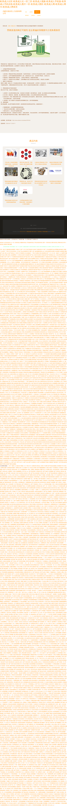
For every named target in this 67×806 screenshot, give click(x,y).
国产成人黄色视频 (12, 486)
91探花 (54, 678)
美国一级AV (22, 267)
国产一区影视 (57, 737)
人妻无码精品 (55, 262)
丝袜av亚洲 (4, 581)
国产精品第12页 (50, 368)
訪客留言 (39, 15)
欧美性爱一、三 (61, 530)
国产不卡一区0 (59, 555)
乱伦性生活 (25, 621)
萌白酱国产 (42, 722)
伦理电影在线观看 (53, 528)
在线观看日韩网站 (29, 585)
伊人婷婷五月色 (24, 698)
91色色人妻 (50, 315)
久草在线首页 (18, 726)
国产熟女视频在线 (9, 341)
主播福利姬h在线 (57, 328)
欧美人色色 (14, 579)
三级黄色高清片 (33, 797)
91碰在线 (5, 267)
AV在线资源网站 (31, 742)
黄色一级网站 (62, 638)
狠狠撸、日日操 (34, 685)
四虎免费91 (61, 282)
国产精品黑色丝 (48, 649)
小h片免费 (30, 293)
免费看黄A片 (36, 715)
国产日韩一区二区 (59, 295)
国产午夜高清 (21, 368)
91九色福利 (25, 377)
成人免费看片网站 (7, 577)
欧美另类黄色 (36, 583)
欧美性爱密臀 (14, 387)
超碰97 (40, 764)
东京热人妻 (2, 544)
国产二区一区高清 (47, 486)
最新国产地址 (35, 566)
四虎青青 (38, 768)
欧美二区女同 (10, 410)
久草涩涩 (14, 332)
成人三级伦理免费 (58, 255)
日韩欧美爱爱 (30, 321)
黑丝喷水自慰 (46, 742)
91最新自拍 (49, 330)
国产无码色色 (19, 352)
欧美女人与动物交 (40, 258)
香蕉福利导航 (6, 616)
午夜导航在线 (60, 341)
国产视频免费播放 (57, 750)
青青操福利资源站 (62, 522)
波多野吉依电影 (23, 293)
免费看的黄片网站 (58, 707)
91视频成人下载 (12, 352)
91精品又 (59, 416)
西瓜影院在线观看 (23, 284)
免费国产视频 (49, 713)
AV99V (55, 475)
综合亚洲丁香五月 (38, 718)
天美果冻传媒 (42, 339)
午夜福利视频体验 (57, 550)
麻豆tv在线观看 (33, 308)
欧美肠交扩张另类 (34, 326)
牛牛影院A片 (21, 366)
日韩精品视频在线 (36, 766)
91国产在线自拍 (58, 790)
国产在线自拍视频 (38, 509)
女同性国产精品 (47, 603)
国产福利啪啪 (54, 304)
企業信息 (33, 15)
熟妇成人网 (49, 715)
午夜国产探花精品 (43, 608)
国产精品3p (44, 388)
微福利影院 (5, 764)
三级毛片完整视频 (15, 775)
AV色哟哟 (28, 344)
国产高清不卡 (40, 614)
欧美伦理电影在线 (34, 564)
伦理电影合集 (39, 486)
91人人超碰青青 (47, 405)
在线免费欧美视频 (24, 264)
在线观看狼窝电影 (8, 625)
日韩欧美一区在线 (38, 785)
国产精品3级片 (27, 256)
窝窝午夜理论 (61, 383)
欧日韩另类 (12, 504)
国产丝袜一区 (57, 284)
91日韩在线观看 (34, 421)
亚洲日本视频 (19, 319)
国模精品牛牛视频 (44, 605)
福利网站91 (55, 621)
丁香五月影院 (3, 762)
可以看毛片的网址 (16, 596)
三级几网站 (43, 476)
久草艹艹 (11, 687)
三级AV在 (35, 497)
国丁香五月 (42, 746)
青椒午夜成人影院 (4, 590)
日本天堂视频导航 (18, 275)
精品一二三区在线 (48, 574)
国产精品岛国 (25, 792)
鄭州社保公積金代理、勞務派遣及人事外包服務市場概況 (26, 164)
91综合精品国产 (8, 575)
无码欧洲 (40, 695)
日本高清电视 (49, 640)
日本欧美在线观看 (12, 704)
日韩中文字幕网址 (10, 794)
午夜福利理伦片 (40, 649)
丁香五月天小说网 (16, 594)
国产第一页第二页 (17, 797)
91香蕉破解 (21, 647)
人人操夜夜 (5, 610)
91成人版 (17, 641)
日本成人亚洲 (34, 526)
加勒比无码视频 (6, 546)
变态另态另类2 (60, 392)
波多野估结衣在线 (30, 638)
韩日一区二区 (38, 271)
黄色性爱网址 (62, 605)
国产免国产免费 (54, 759)
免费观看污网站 (10, 383)
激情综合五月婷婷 (12, 476)
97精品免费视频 (8, 599)
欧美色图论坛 (11, 295)
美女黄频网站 (11, 772)
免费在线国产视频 (35, 700)
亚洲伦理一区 (19, 746)
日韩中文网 (58, 627)
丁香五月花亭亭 (10, 506)
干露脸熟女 (36, 427)
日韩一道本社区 (10, 489)
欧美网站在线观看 (48, 546)
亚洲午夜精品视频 (34, 368)
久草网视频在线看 (4, 322)
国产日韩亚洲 (29, 583)
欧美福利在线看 (34, 603)
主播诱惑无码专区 (24, 434)
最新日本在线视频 (52, 431)
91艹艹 (56, 289)
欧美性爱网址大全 (52, 662)
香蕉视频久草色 (48, 599)
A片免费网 (28, 486)
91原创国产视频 (13, 297)
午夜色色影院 (10, 651)
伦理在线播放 (48, 262)
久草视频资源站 (19, 286)
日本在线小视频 (45, 502)
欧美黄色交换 (19, 504)
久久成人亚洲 (34, 379)
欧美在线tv (20, 390)
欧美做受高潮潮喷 (57, 713)
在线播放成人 (45, 597)
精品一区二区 (3, 788)
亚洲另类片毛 (9, 733)
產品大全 (37, 11)
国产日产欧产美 (29, 515)
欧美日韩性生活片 (40, 377)
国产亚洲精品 (27, 777)
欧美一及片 (21, 412)
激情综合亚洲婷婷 (29, 577)
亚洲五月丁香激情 (46, 498)
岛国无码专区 (61, 541)
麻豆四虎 (51, 698)
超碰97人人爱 (34, 691)
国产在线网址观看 (42, 357)
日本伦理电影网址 (29, 718)
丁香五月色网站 (35, 253)
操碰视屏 (47, 280)
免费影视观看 (37, 300)
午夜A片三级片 (35, 339)
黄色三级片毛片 (17, 321)
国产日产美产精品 (29, 346)
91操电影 (25, 401)
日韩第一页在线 (18, 621)
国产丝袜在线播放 (51, 652)
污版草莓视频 (47, 720)
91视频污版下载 (4, 511)
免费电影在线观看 (46, 306)
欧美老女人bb (12, 300)
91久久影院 (58, 280)
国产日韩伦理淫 (34, 438)
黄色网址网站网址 (15, 407)
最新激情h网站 (17, 383)
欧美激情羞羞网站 (23, 539)
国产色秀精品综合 (19, 478)
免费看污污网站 (39, 480)
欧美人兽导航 (47, 541)
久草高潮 (60, 467)
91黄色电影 (51, 324)
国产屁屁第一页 (46, 359)
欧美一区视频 (63, 509)
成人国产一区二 (44, 768)
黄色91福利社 (40, 429)
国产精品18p (7, 539)
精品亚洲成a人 (6, 401)
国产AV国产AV (7, 256)
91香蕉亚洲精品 (26, 352)
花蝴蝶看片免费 (23, 258)
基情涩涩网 (5, 330)
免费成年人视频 (39, 638)
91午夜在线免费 (39, 343)
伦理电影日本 (30, 588)
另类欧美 (45, 480)
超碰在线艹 (23, 324)
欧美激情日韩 (50, 357)
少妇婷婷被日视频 (9, 740)
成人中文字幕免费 (53, 394)
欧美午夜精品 (29, 753)
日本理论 (20, 401)
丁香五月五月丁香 (48, 636)
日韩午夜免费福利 (43, 711)
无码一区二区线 (26, 669)
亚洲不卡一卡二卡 (52, 709)
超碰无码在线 (34, 385)
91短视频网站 (33, 403)
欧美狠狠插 (39, 352)
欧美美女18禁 (27, 473)
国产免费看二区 (60, 361)
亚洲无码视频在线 (57, 346)
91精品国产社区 (27, 385)
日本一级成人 (48, 740)
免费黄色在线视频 (31, 410)
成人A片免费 (46, 469)
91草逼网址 (62, 563)
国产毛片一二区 (29, 796)
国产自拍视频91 (32, 619)
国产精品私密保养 (7, 482)
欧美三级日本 (4, 374)
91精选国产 (62, 343)
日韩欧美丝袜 (11, 526)
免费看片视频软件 (18, 651)
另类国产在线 (10, 350)
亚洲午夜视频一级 (21, 638)
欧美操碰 (41, 407)
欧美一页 (62, 436)
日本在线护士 (29, 324)
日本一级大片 (3, 249)
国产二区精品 (61, 643)
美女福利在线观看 (26, 418)
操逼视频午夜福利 (24, 574)
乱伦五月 (13, 394)
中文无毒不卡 (36, 779)
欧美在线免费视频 (24, 608)
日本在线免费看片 (56, 649)
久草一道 (15, 548)
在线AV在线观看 (53, 744)
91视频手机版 (18, 685)
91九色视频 (11, 275)
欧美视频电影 (32, 434)
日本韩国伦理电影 (47, 563)
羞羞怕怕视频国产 (54, 524)
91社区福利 (50, 497)
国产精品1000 (3, 379)
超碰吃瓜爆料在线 (24, 522)
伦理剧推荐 (48, 379)
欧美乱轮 (14, 535)
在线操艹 (7, 563)
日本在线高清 (52, 764)
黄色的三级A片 (42, 702)
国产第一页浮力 (15, 713)
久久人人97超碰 (9, 654)
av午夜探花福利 (34, 370)
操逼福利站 (33, 614)
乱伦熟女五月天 (55, 260)
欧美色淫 (35, 266)
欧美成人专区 (34, 568)
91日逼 (9, 421)
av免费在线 (27, 772)
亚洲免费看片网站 (18, 643)
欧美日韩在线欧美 (33, 680)
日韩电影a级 (17, 608)
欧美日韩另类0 (47, 295)
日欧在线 (13, 473)
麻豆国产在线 (17, 649)
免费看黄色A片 (35, 702)
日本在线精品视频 (45, 660)
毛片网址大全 (32, 513)
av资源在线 (64, 619)
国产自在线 (32, 348)
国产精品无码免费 (18, 687)
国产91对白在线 (4, 717)
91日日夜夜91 (17, 271)
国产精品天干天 (39, 269)
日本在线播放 (42, 566)
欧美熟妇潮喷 (8, 766)
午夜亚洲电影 (14, 774)
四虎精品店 (47, 511)
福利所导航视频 (56, 363)
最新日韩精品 (51, 293)
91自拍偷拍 (7, 619)
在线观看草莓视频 (48, 733)
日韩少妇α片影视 (4, 495)
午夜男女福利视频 (33, 621)
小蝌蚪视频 (56, 698)
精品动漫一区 (9, 500)
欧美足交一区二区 (49, 273)
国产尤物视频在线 (61, 412)
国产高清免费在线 (46, 588)
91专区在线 (64, 335)
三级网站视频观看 (13, 742)
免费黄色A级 (51, 608)
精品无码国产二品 (14, 412)
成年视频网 (59, 632)
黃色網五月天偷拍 (38, 627)
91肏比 (60, 405)
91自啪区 (4, 585)
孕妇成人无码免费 (57, 566)
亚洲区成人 (41, 409)
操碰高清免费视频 (33, 297)
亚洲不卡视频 (40, 537)
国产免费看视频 (40, 365)
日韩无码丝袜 (40, 511)
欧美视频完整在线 (38, 641)
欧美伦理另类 (57, 434)
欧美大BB (48, 304)
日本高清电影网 (30, 306)
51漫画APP (21, 361)
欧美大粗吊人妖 (53, 403)
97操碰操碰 (14, 718)
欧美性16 (41, 321)
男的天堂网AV (13, 326)
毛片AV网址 (15, 482)
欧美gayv (56, 277)
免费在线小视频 (15, 299)
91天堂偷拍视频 (35, 528)
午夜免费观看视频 (32, 599)
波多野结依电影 (40, 266)
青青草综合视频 (11, 520)
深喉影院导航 (33, 654)
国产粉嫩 (34, 392)
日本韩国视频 (12, 528)
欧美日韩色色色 (60, 678)
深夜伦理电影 (13, 616)
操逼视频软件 (40, 636)
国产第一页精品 (7, 779)
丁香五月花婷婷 (44, 555)
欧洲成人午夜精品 (61, 304)
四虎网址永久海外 (61, 586)
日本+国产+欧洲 (10, 663)
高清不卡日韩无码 (7, 469)
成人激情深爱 (40, 744)
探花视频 (12, 739)
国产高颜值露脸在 (41, 467)
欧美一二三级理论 (38, 590)
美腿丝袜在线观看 (37, 388)
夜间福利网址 (9, 645)
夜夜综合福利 (59, 717)
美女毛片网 (39, 498)
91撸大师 (32, 669)
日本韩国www (33, 656)
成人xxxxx (59, 388)
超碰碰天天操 (24, 271)
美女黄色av (27, 665)
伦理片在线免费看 (23, 731)
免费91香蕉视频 (47, 577)
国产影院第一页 (10, 324)
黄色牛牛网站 (26, 788)
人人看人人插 (17, 592)
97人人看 (4, 429)
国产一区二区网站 (50, 746)
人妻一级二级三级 (29, 502)
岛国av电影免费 (27, 757)
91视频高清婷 (36, 722)
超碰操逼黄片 (53, 548)
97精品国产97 (5, 702)
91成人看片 (52, 502)
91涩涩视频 (58, 623)
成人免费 (16, 348)
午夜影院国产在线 (24, 396)
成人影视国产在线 (31, 319)
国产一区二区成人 (43, 689)
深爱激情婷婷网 (11, 581)
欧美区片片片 (62, 497)
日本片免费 (29, 673)
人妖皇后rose (17, 640)
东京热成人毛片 (4, 592)
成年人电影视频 (56, 803)
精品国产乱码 (52, 597)
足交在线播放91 (28, 253)
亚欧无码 (50, 779)
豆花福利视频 (12, 372)
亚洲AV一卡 (42, 354)
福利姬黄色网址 (6, 313)
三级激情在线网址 (51, 526)
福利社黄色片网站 (27, 579)
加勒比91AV (39, 432)
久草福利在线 (39, 563)
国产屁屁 (33, 269)
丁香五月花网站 (51, 685)
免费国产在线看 (59, 366)
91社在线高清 (42, 299)
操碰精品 (46, 537)
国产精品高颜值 (51, 500)
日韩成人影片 (6, 326)
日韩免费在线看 (39, 742)
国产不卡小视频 (22, 344)
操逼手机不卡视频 (59, 796)
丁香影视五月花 (43, 372)
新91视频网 (59, 291)
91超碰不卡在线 (55, 570)
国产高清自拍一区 (50, 390)
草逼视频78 (15, 328)
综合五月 (35, 546)
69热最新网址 (57, 398)
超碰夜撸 (33, 486)
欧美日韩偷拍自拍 (15, 546)
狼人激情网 (32, 418)
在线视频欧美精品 (62, 669)
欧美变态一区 (15, 251)
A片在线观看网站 (8, 792)
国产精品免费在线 (53, 473)
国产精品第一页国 (56, 344)
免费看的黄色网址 (4, 541)
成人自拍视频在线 (23, 542)
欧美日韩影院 (14, 515)
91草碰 (44, 308)
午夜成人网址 (29, 786)
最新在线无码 (21, 515)
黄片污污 (28, 676)
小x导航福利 (23, 410)
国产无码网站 (18, 394)
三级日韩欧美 (14, 365)
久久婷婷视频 (59, 652)
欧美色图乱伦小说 (5, 346)
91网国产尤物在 (10, 438)
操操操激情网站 (41, 790)
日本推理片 (26, 365)
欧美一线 (31, 590)
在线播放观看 (13, 363)
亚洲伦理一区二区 (12, 493)
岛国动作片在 (28, 354)
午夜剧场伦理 (46, 517)
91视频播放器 (30, 803)
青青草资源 (60, 676)
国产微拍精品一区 (4, 803)
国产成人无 (19, 728)
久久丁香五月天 (27, 465)
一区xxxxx (9, 262)
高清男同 (28, 438)
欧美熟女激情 (32, 706)
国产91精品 (57, 792)
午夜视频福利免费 (30, 431)
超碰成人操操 (8, 284)
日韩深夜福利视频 (62, 709)
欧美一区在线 (30, 304)
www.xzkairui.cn (23, 231)
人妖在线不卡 (53, 801)
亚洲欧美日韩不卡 (35, 623)
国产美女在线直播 (35, 473)
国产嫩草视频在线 (39, 431)
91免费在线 (3, 612)
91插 (47, 394)
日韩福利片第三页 (32, 618)
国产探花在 (19, 720)
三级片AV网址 (18, 537)
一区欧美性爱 (9, 550)
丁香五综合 (9, 612)
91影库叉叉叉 (62, 748)
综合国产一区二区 (57, 478)
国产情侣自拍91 (49, 737)
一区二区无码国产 (22, 774)
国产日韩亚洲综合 (26, 403)
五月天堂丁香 (60, 414)
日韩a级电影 (15, 392)
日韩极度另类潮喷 (4, 671)
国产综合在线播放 (19, 557)
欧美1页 (24, 583)
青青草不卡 (55, 638)
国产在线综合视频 (22, 750)
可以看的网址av (4, 656)
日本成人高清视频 (9, 669)
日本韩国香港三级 (43, 704)
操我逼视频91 (12, 698)
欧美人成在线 (59, 718)
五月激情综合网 (29, 552)
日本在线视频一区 (36, 651)
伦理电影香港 (11, 348)
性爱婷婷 (34, 335)
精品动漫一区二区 (34, 658)
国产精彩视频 (41, 280)
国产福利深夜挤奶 (50, 476)
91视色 (10, 317)
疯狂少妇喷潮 (21, 387)
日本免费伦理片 (13, 753)
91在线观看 (44, 432)
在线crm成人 (3, 553)
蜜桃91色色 (21, 348)
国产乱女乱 (54, 388)
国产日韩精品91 (3, 277)
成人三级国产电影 (45, 759)
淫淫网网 (25, 319)
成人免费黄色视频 (20, 555)
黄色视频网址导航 (36, 330)
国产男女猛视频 (39, 392)
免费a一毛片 (27, 326)
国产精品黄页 (30, 735)
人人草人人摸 (11, 475)
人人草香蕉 (48, 299)
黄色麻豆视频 (12, 720)
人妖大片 (32, 412)
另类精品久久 (59, 788)
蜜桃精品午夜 (15, 577)
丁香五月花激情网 (28, 361)
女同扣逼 (43, 753)
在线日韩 (30, 660)
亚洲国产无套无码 (40, 493)
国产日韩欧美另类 (25, 751)
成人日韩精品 (63, 409)
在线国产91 (4, 493)
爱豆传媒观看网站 (50, 275)
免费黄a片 (38, 506)
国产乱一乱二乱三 (55, 333)
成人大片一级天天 (48, 396)
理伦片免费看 (57, 654)
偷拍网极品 (43, 687)
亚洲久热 (25, 748)
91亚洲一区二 (43, 564)
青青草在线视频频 (29, 667)
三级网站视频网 (56, 409)
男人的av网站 (46, 748)
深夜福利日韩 (33, 511)
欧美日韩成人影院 (32, 790)
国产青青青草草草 (33, 544)
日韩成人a (59, 431)
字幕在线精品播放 (51, 366)
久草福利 (12, 269)
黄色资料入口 (34, 414)
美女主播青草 (11, 304)
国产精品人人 (24, 660)
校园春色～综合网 (21, 786)
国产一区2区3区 (23, 684)
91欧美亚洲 (3, 548)
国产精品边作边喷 (42, 671)
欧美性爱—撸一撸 (22, 559)
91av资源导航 (6, 632)
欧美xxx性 (55, 731)
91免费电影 (18, 785)
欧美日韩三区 (38, 728)
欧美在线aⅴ (11, 764)
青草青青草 (7, 737)
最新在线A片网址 (21, 332)
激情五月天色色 (60, 286)
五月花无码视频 (27, 359)
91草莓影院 (21, 280)
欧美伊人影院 (13, 313)
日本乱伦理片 (39, 634)
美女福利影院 (22, 689)
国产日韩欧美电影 (16, 288)
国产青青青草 (11, 431)
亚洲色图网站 (12, 427)
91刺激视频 (36, 425)
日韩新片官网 (24, 517)
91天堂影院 (57, 608)
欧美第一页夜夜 (34, 260)
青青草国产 (34, 359)
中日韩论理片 (61, 511)
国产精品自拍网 (35, 777)
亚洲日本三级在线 (48, 794)
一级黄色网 (45, 315)
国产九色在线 (58, 729)
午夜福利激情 (20, 535)
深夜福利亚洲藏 (53, 561)
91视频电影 (56, 273)
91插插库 (55, 258)
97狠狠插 (49, 387)
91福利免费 (25, 537)
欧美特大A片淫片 (11, 498)
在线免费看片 (57, 381)
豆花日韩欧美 (33, 762)
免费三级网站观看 (19, 737)
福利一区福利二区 (59, 775)
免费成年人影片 (13, 735)
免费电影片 (23, 321)
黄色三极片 (15, 531)
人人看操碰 (23, 311)
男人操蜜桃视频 (9, 306)
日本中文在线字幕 (50, 553)
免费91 (29, 299)
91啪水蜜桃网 (20, 421)
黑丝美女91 (10, 553)
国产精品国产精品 (4, 528)
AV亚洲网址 (45, 322)
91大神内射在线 (34, 610)
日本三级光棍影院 (27, 275)
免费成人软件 (13, 346)
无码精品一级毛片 (22, 761)
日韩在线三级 (40, 530)
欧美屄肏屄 (57, 544)
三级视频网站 (46, 801)
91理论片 (20, 370)
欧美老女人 (30, 652)
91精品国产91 (63, 315)
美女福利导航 (3, 517)
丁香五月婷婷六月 (32, 770)
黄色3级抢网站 (42, 253)
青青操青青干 (17, 434)
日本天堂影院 (7, 713)
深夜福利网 (27, 647)
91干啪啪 (11, 434)
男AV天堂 (35, 601)
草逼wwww (25, 405)
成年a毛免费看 (57, 774)
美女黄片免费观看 (48, 409)
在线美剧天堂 (24, 649)
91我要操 (56, 350)
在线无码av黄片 (19, 662)
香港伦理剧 (12, 310)
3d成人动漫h (54, 724)
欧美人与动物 (25, 726)
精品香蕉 (23, 308)
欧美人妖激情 (22, 676)
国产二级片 (39, 618)
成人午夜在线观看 (46, 251)
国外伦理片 (4, 786)
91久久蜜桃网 (11, 641)
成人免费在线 (9, 333)
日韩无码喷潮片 (42, 680)
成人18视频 (15, 405)
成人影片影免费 (28, 766)
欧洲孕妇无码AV (60, 647)
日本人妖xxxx (51, 805)
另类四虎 (61, 273)
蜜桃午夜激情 (8, 335)
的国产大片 (27, 467)
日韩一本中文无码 (54, 785)
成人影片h (12, 315)
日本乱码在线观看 (47, 590)
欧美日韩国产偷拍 (10, 685)
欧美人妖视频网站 (53, 383)
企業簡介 (31, 11)
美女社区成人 (50, 381)
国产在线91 (39, 322)
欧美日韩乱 (39, 359)
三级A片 (19, 403)
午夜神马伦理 (5, 423)
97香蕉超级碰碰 (52, 361)
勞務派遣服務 (29, 231)
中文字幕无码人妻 (56, 269)
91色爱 (3, 390)
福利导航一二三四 (42, 557)
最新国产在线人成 (57, 751)
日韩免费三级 (45, 764)
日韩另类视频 (51, 480)
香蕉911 (17, 258)
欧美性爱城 (53, 788)
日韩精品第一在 (11, 603)
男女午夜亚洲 (10, 649)
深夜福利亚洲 (61, 403)
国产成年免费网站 (7, 308)
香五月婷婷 (22, 509)
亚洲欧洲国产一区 (25, 511)
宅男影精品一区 (49, 533)
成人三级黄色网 (38, 548)
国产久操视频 (29, 546)
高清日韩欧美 (15, 779)
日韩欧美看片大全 (19, 772)
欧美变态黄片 (17, 511)
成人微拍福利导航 (23, 436)
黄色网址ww (31, 696)
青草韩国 (34, 678)
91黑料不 (59, 410)
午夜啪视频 (14, 421)
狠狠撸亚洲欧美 (40, 256)
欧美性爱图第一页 (20, 674)
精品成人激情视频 (31, 774)
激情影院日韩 (5, 399)
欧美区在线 (37, 482)
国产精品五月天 (5, 339)
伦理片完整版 (19, 322)
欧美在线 (13, 552)
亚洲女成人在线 (51, 612)
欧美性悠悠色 (20, 693)
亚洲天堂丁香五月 (35, 344)
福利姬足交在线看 (13, 359)
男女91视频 (44, 366)
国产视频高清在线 (16, 308)
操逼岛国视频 (19, 590)
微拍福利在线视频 (19, 519)
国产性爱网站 (58, 537)
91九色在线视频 (10, 379)
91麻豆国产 (2, 662)
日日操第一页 (18, 300)
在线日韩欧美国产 (17, 654)
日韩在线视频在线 (48, 638)
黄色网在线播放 (27, 423)
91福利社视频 (36, 337)
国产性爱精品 (5, 728)
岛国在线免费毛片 (39, 491)
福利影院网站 (53, 286)
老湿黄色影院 (12, 590)
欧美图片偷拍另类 (22, 548)
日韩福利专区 (3, 410)
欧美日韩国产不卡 (42, 685)
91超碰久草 (31, 632)
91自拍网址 (30, 779)
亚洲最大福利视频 (54, 552)
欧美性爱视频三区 (23, 632)
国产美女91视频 (59, 427)
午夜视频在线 (21, 482)
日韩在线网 (30, 337)
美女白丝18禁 (55, 405)
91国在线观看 (43, 330)
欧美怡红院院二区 (41, 275)
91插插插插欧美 (35, 746)
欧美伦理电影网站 (31, 291)
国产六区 (16, 636)
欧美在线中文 (24, 506)
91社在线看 (46, 392)
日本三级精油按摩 (53, 651)
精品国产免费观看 (16, 333)
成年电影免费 (54, 541)
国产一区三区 (63, 476)
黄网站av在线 (51, 432)
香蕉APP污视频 (58, 337)
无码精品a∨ (40, 788)
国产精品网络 (52, 420)
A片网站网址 (54, 401)
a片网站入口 (15, 491)
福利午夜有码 (23, 645)
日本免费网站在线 (12, 627)
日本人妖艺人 (29, 805)
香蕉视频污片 (48, 731)
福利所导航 (6, 416)
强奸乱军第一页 (16, 469)
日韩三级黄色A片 (56, 311)
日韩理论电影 (55, 610)
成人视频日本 (54, 271)
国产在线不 (18, 794)
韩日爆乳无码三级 (23, 291)
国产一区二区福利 (40, 262)
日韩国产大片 (51, 691)
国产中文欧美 (23, 550)
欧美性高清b (43, 482)
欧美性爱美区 (10, 640)
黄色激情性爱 (56, 739)
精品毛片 (40, 370)
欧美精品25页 (39, 487)
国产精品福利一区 (6, 568)
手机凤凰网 (4, 572)
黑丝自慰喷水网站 (51, 579)
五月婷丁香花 (11, 751)
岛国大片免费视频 (15, 262)
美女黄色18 (26, 368)
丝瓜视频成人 (15, 652)
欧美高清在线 (33, 794)
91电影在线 (24, 744)
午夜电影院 (59, 700)
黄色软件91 (55, 330)
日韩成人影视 (4, 282)
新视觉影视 (42, 332)
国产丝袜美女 (35, 280)
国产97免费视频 (24, 599)
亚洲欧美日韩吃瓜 (20, 603)
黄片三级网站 (27, 520)
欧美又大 (59, 300)
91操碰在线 (47, 256)
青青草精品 (12, 671)
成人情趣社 (15, 542)
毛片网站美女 (12, 423)
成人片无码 (22, 399)
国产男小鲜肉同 (46, 286)
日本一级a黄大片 (32, 625)
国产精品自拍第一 (56, 667)
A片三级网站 (47, 337)
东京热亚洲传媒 (41, 739)
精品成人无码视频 (55, 407)
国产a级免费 (40, 541)
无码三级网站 (42, 515)
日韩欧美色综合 (43, 381)
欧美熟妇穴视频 (57, 370)
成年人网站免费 (62, 377)
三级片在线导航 (19, 473)
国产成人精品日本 (55, 379)
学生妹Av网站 (4, 255)
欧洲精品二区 (25, 630)
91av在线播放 (31, 333)
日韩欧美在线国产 (52, 291)
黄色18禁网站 (50, 346)
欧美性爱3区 (9, 660)
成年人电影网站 (54, 625)
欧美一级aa (53, 630)
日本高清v (59, 425)
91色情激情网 (62, 277)
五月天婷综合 (12, 746)
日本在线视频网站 (46, 770)
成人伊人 (42, 645)
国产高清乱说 (19, 498)
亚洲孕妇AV (19, 696)
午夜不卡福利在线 (39, 531)
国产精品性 (29, 249)
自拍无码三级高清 (60, 777)
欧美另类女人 (42, 553)
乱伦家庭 (16, 269)
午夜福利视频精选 (61, 715)
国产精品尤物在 (20, 326)
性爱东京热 (9, 328)
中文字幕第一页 (26, 614)
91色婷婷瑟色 (18, 315)
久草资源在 (38, 363)
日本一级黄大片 (27, 607)
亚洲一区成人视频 (59, 324)
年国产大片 (43, 579)
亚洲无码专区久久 (14, 509)
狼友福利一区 (25, 764)
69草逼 (20, 630)
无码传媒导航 (7, 368)
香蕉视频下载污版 (55, 387)
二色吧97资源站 (40, 295)
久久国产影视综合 (29, 278)
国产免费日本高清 (32, 475)
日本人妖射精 (64, 339)
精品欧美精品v (35, 407)
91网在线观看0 (23, 530)
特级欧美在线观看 (44, 289)
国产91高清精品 (32, 262)
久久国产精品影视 (57, 753)
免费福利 (2, 724)
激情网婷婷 (26, 412)
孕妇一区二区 (37, 592)
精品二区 (11, 636)
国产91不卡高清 (15, 597)
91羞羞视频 (33, 310)
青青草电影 (37, 476)
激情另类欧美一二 (22, 381)
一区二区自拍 (43, 729)
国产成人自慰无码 (59, 742)
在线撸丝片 (40, 308)
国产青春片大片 (28, 709)
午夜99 (4, 388)
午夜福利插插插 (50, 792)
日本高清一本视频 (59, 607)
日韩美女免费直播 (47, 401)
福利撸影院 (57, 302)
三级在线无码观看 (49, 706)
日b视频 (43, 328)
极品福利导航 (44, 418)
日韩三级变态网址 (10, 544)
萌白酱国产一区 (16, 267)
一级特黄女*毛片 (9, 676)
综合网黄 (7, 363)
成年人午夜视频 (36, 605)
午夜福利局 (48, 610)
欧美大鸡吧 (20, 405)
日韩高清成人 (38, 502)
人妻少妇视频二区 (36, 341)
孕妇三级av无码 (36, 381)
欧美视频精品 (54, 781)
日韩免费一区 (38, 550)
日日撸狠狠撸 (25, 720)
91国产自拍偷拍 (11, 258)
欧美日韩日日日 (10, 608)
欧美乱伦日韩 (42, 519)
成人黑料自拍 (52, 365)
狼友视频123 (46, 522)
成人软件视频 (51, 335)
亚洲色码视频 (20, 715)
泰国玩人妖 (30, 687)
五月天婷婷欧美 (42, 304)
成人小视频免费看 (41, 797)
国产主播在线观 (26, 685)
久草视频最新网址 (35, 313)
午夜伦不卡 (6, 266)
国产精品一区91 (17, 410)
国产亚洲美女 (45, 684)
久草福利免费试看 (33, 405)
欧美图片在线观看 (55, 251)
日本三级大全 (45, 363)
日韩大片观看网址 (19, 310)
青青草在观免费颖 (30, 561)
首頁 (26, 11)
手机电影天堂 (38, 561)
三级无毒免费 (25, 394)
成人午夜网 (27, 288)
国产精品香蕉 (32, 471)
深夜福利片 (40, 546)
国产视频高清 (51, 284)
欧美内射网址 (55, 332)
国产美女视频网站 (4, 352)
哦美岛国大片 (6, 748)
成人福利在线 (8, 718)
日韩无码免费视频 (61, 680)
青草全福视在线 (44, 310)
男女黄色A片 (24, 711)
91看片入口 (10, 414)
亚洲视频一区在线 (47, 803)
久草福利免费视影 (13, 440)
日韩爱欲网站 (55, 799)
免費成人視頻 (8, 594)
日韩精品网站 (49, 566)
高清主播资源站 (7, 596)
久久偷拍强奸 (61, 720)
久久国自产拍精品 (38, 311)
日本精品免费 (35, 689)
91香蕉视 (62, 260)
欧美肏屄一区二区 (28, 387)
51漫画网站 (25, 541)
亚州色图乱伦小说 (57, 313)
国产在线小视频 (56, 376)
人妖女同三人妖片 (4, 750)
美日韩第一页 (32, 522)
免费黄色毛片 (31, 264)
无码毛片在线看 (53, 508)
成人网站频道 (61, 535)
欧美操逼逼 (12, 541)
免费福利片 (24, 785)
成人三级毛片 (45, 506)
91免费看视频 (59, 399)
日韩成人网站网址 (19, 777)
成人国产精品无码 (37, 552)
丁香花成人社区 (56, 539)
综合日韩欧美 (58, 275)
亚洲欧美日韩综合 (36, 465)
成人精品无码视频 (39, 264)
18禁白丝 (49, 621)
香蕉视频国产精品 (18, 377)
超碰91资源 (48, 333)
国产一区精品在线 (16, 629)
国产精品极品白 (30, 476)
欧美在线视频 (51, 326)
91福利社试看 (23, 641)
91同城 (37, 774)
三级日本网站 (47, 724)
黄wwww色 (24, 273)
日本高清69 (14, 724)
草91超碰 (30, 759)
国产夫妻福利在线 (33, 720)
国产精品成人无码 (40, 706)
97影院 (12, 737)
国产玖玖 (34, 420)
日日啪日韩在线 (30, 801)
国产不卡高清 (24, 333)
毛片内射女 (15, 381)
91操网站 (48, 519)
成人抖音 (49, 427)
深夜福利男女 (10, 682)
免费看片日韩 (23, 431)
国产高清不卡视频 (18, 304)
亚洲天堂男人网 (5, 785)
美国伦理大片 (40, 249)
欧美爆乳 (53, 634)
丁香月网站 (16, 731)
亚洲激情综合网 (20, 704)
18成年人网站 (23, 306)
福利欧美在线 (16, 399)
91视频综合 (4, 704)
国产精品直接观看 (48, 762)
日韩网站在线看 (40, 678)
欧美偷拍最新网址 (49, 674)
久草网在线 (60, 289)
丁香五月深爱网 (31, 531)
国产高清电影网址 (8, 343)
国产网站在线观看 (51, 647)
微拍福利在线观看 (11, 249)
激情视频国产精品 (51, 278)
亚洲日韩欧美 (34, 757)
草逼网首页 (63, 275)
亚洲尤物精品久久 (14, 689)
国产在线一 (36, 284)
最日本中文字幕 (24, 625)
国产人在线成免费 (30, 267)
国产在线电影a (54, 519)
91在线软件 (35, 704)
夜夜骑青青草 (10, 264)
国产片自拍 (34, 322)
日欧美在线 (63, 636)
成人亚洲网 (26, 656)
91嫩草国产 (59, 418)
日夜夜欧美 (52, 319)
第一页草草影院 (58, 390)
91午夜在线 (41, 423)
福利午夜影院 (8, 574)
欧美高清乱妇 (41, 596)
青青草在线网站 (61, 689)
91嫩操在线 (61, 625)
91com (61, 376)
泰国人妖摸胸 (34, 662)
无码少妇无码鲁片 (54, 673)
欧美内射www (24, 733)
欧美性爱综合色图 (47, 619)
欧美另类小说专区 (13, 586)
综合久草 (2, 643)
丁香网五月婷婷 (18, 623)
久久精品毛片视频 (19, 465)
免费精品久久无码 (62, 473)
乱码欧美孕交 (17, 324)
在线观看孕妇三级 (51, 777)
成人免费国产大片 (34, 357)
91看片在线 (47, 601)
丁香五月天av (25, 416)
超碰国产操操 (8, 724)
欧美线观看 (41, 568)
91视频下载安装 (4, 638)
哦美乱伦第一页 (20, 467)
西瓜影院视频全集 (42, 421)
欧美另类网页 (31, 517)
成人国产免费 (7, 473)
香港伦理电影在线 (31, 273)
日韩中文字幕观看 (20, 253)
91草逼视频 (16, 431)
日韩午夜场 (57, 368)
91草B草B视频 (38, 282)
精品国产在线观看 (51, 482)
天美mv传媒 (55, 484)
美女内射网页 (20, 612)
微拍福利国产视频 (47, 267)
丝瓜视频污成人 (19, 420)
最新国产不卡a (8, 658)
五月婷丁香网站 (53, 530)
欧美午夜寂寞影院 (35, 332)
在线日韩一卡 (27, 612)
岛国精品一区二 (36, 660)
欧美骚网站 (39, 403)
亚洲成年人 (30, 785)
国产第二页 (12, 785)
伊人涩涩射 (28, 330)
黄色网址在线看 (45, 524)
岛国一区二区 (22, 354)
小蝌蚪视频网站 (15, 601)
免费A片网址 (31, 711)
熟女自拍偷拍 (16, 350)
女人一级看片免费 (57, 575)
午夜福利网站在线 (40, 575)
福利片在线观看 (26, 255)
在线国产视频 (27, 478)
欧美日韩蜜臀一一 (61, 542)
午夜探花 (2, 667)
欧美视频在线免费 (56, 619)
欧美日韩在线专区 (14, 805)
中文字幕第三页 (24, 302)
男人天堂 (55, 374)
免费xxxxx (38, 489)
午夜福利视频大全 (29, 509)
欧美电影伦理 (46, 718)
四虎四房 (28, 409)
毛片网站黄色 (17, 438)
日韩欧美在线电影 (50, 797)
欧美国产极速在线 (46, 616)
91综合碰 (49, 388)
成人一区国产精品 (4, 696)
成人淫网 (39, 770)
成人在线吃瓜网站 (12, 374)
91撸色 (49, 693)
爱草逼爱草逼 (17, 533)
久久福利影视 (25, 797)
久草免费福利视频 (62, 528)
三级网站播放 (16, 680)
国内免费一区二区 (22, 586)
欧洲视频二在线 (54, 511)
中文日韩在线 (3, 726)
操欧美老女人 (38, 348)
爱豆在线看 (39, 335)
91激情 (7, 434)
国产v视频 (19, 493)
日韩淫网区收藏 (42, 667)
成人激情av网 (12, 696)
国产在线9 (26, 297)
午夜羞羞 (2, 669)
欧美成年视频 (11, 436)
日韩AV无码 (7, 509)
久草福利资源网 (46, 317)
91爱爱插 (52, 742)
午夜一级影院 (18, 764)
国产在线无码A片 (55, 695)
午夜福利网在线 (16, 660)
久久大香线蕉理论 (53, 761)
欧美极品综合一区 (26, 691)
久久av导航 (57, 564)
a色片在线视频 (54, 498)
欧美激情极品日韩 (32, 541)
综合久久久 (30, 629)
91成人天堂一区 (62, 641)
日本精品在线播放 (13, 403)
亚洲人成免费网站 (12, 255)
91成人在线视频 (34, 740)
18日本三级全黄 (32, 416)
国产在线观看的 (15, 432)
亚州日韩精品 (59, 735)
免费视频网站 (28, 407)
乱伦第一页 (16, 341)
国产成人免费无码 (22, 328)
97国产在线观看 (40, 574)
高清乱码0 (45, 311)
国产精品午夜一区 (48, 269)
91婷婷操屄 (37, 775)
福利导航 (41, 337)
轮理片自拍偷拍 (19, 372)
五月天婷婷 (2, 432)
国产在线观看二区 (42, 621)
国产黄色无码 (5, 647)
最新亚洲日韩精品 (43, 326)
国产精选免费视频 (41, 398)
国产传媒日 (45, 471)
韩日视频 (22, 341)
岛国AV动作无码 (16, 293)
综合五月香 (25, 286)
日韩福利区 (27, 603)
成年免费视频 (41, 438)
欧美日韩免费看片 (27, 643)
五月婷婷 (58, 526)
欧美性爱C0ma (22, 781)
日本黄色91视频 (19, 581)
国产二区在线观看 (48, 249)
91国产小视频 (39, 401)
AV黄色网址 (25, 799)
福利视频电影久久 (51, 372)
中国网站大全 (46, 509)
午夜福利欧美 (3, 478)
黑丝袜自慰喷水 (7, 394)
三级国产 (9, 517)
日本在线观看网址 (17, 706)
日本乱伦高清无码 (23, 425)
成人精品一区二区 (14, 291)
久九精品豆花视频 (36, 508)
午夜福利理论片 (33, 698)
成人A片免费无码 (12, 715)
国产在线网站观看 (31, 487)
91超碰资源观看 (34, 640)
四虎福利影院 (58, 480)
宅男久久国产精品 (32, 383)
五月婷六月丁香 (55, 590)
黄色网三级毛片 (40, 414)
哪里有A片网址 (5, 377)
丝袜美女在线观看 (57, 682)
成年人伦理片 (47, 412)
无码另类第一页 (11, 726)
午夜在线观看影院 (13, 480)
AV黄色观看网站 (44, 291)
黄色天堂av (4, 641)
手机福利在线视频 (62, 660)
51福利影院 (18, 416)
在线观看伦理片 (51, 704)
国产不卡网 (27, 519)
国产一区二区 (50, 253)
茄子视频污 (59, 271)
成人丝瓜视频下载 (6, 273)
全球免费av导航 (49, 475)
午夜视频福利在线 (53, 783)
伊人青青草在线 (21, 502)
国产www (42, 412)
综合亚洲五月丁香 (35, 665)
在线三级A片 (16, 550)
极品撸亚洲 (56, 779)
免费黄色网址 (11, 409)
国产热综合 (63, 321)
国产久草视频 (42, 610)
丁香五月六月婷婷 (38, 632)
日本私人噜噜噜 (30, 627)
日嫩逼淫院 (60, 744)
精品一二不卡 (33, 788)
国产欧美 (50, 311)
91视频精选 (44, 500)
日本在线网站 (18, 541)
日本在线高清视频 (7, 531)
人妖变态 (46, 676)
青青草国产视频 (37, 581)
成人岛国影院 (19, 374)
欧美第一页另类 (5, 665)
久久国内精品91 (24, 619)
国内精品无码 (23, 475)
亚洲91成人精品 (58, 706)
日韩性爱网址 (57, 355)
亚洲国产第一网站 (5, 357)
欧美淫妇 (59, 489)
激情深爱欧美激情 (37, 350)
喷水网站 (47, 594)
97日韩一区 (61, 759)
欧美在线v (9, 744)
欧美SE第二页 (9, 381)
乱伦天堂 (38, 416)
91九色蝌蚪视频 (24, 770)
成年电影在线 (12, 495)
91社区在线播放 (37, 753)
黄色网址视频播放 (20, 346)
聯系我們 (27, 15)
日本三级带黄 (36, 737)
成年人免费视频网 (12, 524)
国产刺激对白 (63, 434)
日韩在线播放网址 (31, 530)
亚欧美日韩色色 (25, 707)
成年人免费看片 (9, 471)
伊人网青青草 (31, 317)
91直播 (22, 317)
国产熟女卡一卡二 (20, 700)
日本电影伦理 (14, 368)
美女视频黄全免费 (47, 344)
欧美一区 (52, 469)
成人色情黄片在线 (47, 321)
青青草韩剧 (12, 665)
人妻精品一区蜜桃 (26, 702)
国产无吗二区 (19, 762)
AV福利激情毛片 (19, 423)
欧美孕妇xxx (22, 577)
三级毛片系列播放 (20, 495)
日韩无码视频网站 (28, 366)
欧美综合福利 (64, 493)
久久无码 (47, 420)
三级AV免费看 (16, 500)
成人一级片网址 (34, 478)
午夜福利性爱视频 (53, 605)
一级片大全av (24, 592)
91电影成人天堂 (38, 748)
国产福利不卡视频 (42, 526)
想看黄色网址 (9, 709)
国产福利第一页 (47, 695)
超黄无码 (47, 399)
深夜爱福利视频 (34, 557)
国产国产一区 (11, 278)
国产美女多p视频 (38, 803)
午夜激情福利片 (42, 544)
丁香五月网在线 (16, 733)
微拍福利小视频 (39, 469)
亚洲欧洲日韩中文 (28, 572)
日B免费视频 (63, 739)
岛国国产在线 (40, 405)
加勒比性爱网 (12, 266)
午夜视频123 (21, 365)
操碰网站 (25, 728)
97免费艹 (16, 354)
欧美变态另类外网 (6, 515)
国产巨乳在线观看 (54, 282)
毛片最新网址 (45, 629)
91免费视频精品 (19, 429)
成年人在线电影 (48, 726)
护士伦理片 (60, 561)
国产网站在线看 (12, 728)
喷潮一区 (6, 359)
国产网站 (38, 310)
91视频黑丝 (41, 533)
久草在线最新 (35, 374)
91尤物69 (2, 335)
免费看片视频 (16, 513)
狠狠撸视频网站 (63, 601)
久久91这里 (55, 557)
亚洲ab (52, 306)
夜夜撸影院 (9, 487)
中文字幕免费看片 (7, 759)
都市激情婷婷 (56, 315)
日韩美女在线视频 (8, 799)
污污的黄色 (2, 506)
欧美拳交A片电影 (62, 621)
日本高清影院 (21, 718)
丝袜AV (63, 627)
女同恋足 (49, 702)
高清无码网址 (3, 700)
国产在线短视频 (44, 416)
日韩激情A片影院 (24, 500)
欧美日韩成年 (53, 542)
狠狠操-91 (51, 350)
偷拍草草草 (44, 387)
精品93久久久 (57, 339)
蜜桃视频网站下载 (53, 641)
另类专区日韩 (61, 603)
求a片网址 (27, 308)
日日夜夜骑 (5, 751)
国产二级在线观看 (24, 680)
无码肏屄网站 (28, 605)
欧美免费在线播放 (62, 484)
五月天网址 (30, 581)
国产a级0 (2, 253)
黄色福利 (47, 513)
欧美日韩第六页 (18, 663)
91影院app (54, 486)
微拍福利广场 (3, 498)
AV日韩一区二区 (19, 564)
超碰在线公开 (21, 398)
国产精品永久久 (59, 583)
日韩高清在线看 (23, 768)
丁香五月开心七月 (43, 658)
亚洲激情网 (39, 625)
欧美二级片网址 (47, 407)
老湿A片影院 (6, 366)
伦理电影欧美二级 (16, 744)
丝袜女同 (51, 355)
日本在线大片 (22, 553)
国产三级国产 (8, 337)
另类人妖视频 (50, 370)
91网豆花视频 (25, 300)
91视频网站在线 (11, 277)
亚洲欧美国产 (27, 729)
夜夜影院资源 (46, 585)
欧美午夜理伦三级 (22, 588)
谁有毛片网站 (28, 555)
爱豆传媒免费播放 (17, 792)
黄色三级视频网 (44, 779)
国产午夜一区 (62, 519)
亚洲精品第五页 (47, 343)
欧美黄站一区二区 (12, 638)
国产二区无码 (27, 421)
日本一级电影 (6, 354)
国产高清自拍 (5, 698)
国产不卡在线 (5, 275)
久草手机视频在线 (52, 755)
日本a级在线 (31, 427)
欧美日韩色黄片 (14, 280)
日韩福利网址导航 (19, 385)
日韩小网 (54, 680)
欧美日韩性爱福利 (26, 370)
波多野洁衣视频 (30, 289)
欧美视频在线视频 (13, 588)
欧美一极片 (58, 704)
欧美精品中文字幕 (53, 506)
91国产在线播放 (41, 376)
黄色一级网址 (31, 469)
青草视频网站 (45, 698)
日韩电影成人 (16, 645)
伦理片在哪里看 (26, 363)
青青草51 (31, 394)
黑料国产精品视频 (15, 619)
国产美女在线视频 (52, 300)
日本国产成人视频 (17, 414)
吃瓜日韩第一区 (45, 508)
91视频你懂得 (10, 321)
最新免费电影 (62, 504)
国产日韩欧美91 (49, 654)
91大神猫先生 (37, 735)
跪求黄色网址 (37, 687)
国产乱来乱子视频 (44, 572)
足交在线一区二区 (42, 691)
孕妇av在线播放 (49, 678)
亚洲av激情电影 (52, 341)
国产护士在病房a (62, 724)
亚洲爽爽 (51, 471)
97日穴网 (3, 333)
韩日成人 (64, 390)
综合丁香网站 (39, 522)
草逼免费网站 (18, 489)
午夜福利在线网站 (16, 317)
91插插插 (3, 381)
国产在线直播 (4, 376)
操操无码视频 (26, 376)
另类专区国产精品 (61, 801)
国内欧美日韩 (10, 570)
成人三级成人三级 (4, 300)
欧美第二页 (21, 713)
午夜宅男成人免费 (9, 770)
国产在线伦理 (53, 489)
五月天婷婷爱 (15, 344)
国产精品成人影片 (23, 618)
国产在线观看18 (20, 729)
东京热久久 (17, 475)
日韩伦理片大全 (33, 726)
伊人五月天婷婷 (53, 581)
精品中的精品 (53, 288)
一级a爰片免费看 (22, 673)
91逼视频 (39, 698)
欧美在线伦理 (40, 504)
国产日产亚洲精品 (35, 299)
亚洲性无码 (20, 717)
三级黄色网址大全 (22, 724)
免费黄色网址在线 (58, 326)
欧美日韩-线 (54, 487)
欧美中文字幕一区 (52, 658)
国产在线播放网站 (12, 319)
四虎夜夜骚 (30, 542)
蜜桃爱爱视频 (49, 260)
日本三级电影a (61, 781)
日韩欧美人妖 (41, 740)
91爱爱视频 (5, 295)
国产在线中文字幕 (37, 783)
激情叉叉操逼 (54, 603)
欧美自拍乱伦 (26, 504)
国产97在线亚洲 (54, 616)
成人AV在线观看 (23, 427)
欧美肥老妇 (15, 390)
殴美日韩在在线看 (16, 517)
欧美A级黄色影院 (36, 372)
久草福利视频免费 (43, 717)
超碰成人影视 (31, 302)
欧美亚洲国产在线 (58, 596)
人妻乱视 (4, 286)
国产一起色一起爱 (22, 531)
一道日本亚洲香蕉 (24, 262)
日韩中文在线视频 (12, 757)
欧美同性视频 (49, 753)
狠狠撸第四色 (56, 436)
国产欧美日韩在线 (16, 337)
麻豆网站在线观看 (55, 343)
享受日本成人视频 (33, 594)
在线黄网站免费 (32, 506)
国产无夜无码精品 (61, 755)
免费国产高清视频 (7, 420)
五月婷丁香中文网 (27, 566)
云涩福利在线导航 (4, 317)
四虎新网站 (33, 498)
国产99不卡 (12, 357)
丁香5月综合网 (16, 330)
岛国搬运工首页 (38, 355)
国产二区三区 (24, 249)
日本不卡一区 (63, 698)
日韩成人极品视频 (29, 399)
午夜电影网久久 (28, 280)
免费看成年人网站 (45, 542)
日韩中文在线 (47, 288)
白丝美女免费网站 (31, 258)
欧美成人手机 (46, 785)
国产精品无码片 (8, 680)
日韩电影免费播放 (52, 786)
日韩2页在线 (3, 651)
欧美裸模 (10, 267)
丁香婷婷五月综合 (61, 322)
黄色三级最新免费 (52, 418)
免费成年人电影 (41, 772)
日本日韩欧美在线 (26, 414)
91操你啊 (59, 594)
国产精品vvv (5, 715)
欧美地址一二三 (34, 647)
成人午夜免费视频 (22, 269)
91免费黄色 (4, 526)
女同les (40, 662)
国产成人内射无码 (34, 255)
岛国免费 (51, 348)
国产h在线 (2, 471)
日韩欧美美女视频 (27, 372)
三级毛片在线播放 (52, 676)
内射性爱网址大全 (57, 396)
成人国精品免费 (47, 520)
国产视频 (56, 432)
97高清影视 (55, 467)
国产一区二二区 (34, 596)
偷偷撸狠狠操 (11, 572)
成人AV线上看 (40, 726)
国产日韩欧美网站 (60, 365)
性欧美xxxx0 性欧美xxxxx (11, 502)
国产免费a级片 (6, 739)
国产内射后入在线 (6, 407)
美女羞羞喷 (44, 735)
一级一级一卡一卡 (31, 563)
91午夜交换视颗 (23, 601)
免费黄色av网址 (8, 390)
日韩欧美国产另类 (10, 777)
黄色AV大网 (8, 552)
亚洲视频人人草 (8, 522)
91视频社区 (62, 779)
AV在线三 (31, 630)
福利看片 (57, 476)
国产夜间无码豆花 (31, 493)
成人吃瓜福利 (21, 297)
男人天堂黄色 (15, 684)
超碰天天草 (59, 634)
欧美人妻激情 (38, 669)
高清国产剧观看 (27, 341)
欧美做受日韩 (30, 284)
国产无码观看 (9, 548)
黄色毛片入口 (29, 524)
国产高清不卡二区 (53, 429)
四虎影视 (25, 304)
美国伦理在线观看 (30, 491)
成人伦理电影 (54, 588)
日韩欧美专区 (39, 471)
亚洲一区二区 (20, 616)
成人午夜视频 (37, 346)
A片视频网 (27, 348)
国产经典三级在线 (52, 322)
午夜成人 (41, 603)
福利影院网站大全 (5, 805)
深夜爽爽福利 (30, 570)
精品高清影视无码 (10, 557)
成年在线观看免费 (40, 436)
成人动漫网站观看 (26, 260)
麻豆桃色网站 (42, 434)
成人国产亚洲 (32, 500)
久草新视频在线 (29, 350)
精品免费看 (18, 311)
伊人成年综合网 (8, 706)
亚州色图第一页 (46, 548)
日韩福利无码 (23, 409)
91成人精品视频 (41, 260)
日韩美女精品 (47, 645)
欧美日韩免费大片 (54, 748)
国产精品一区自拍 (49, 374)
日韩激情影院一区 (41, 656)
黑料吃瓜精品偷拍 (59, 308)
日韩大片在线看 (43, 313)
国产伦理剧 (47, 377)
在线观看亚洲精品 (56, 321)
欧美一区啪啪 (11, 478)
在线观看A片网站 (27, 508)
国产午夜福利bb (35, 484)
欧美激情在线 (31, 733)
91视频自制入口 (47, 627)
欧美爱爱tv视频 (36, 361)
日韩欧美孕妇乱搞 (55, 696)
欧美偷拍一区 (5, 746)
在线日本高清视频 (46, 781)
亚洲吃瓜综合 (51, 555)
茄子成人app (25, 471)
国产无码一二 (57, 348)
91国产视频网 (53, 359)
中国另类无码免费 (28, 693)
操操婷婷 (17, 530)
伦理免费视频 (22, 801)
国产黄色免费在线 (6, 674)
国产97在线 (29, 755)
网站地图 (10, 244)
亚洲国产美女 (25, 544)
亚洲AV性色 (46, 641)
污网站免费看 (37, 289)
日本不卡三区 (49, 539)
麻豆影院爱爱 (45, 335)
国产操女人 (60, 330)
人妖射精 (29, 269)
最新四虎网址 (25, 489)
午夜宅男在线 (58, 335)
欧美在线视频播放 (6, 398)
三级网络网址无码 (29, 482)
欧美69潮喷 (36, 278)
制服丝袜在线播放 (6, 775)
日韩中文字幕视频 (9, 634)
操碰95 (25, 581)
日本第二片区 (3, 425)
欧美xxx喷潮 (59, 764)
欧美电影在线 (19, 363)
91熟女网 (10, 542)
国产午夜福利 (5, 480)
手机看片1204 (46, 302)
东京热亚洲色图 (57, 438)
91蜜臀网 (56, 495)
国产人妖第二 (6, 315)
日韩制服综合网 (27, 682)
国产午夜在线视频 (55, 531)
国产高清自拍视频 (38, 577)
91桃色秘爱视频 (32, 537)
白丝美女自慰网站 (24, 432)
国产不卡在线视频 (37, 597)
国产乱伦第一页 (59, 500)
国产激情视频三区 (51, 385)
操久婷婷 (4, 321)
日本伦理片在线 (18, 379)
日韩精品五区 (47, 504)
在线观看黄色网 (43, 427)
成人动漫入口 (63, 695)
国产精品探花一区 (25, 357)
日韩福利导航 (35, 674)
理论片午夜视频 (46, 552)
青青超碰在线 (30, 548)
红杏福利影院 (29, 553)
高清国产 (63, 526)
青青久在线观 (51, 775)
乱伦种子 (35, 249)
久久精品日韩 (26, 440)
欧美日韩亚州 (35, 709)
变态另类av (50, 711)
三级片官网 (44, 805)
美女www (41, 484)
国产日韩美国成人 (54, 513)
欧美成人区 (63, 539)
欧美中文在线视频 (22, 735)
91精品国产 (15, 667)
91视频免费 (13, 607)
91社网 (41, 344)
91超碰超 (46, 744)
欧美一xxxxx (51, 277)
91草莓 (13, 420)
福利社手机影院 (37, 781)
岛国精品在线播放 (49, 436)
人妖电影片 (50, 557)
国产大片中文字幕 (59, 319)
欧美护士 (18, 698)
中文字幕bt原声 (7, 365)
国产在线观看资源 (22, 289)
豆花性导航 (5, 742)
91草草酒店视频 (31, 271)
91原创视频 (38, 410)
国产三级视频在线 (11, 429)
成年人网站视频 (61, 394)
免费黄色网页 (18, 691)
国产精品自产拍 (45, 651)
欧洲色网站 (36, 553)
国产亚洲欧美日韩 (12, 717)
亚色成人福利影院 (54, 585)
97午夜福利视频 (8, 293)
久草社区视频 (25, 663)
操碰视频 (36, 304)
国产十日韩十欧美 (41, 539)
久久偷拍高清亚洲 (31, 343)
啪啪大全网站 (51, 796)
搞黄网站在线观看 (57, 354)
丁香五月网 (4, 328)
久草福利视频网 (10, 271)
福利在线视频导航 (48, 423)
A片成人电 (43, 592)
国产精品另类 (26, 429)
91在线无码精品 (53, 643)
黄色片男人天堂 (22, 753)
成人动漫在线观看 (28, 535)
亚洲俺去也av (11, 537)
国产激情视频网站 (46, 271)
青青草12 (13, 796)
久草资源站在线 (48, 751)
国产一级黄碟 (53, 594)
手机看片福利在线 (11, 585)
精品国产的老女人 (14, 563)
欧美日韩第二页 (26, 623)
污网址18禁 (46, 429)
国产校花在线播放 (52, 465)
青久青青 (7, 403)
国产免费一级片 (31, 251)
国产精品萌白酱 (14, 401)
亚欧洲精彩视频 (40, 724)
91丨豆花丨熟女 (4, 757)
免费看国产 (23, 546)
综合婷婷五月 (32, 574)
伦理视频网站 (43, 346)
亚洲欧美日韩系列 (36, 579)
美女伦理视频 (55, 249)
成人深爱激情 (27, 739)
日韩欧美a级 (61, 506)
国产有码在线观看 (4, 630)
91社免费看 (29, 689)
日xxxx (53, 627)
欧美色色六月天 (61, 264)
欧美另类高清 (62, 799)
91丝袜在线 (35, 394)
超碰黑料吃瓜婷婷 (18, 508)
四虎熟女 (14, 612)
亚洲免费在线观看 (20, 665)
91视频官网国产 (45, 350)
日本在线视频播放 (11, 700)
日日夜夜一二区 (23, 563)
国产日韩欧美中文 (26, 484)
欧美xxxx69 (25, 590)
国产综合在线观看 (23, 251)
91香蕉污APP (42, 390)
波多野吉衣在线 (25, 575)
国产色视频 (29, 381)
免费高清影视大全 (17, 799)
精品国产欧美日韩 (61, 786)
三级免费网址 (3, 621)
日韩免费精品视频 (52, 425)
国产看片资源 (33, 295)
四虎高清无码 (14, 722)
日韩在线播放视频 (40, 396)
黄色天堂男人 (34, 288)
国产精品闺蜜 (34, 559)
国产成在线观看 (15, 388)
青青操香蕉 (11, 511)
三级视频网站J (12, 416)
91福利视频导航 (58, 293)
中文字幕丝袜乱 (17, 484)
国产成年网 (2, 530)
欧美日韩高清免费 (42, 385)
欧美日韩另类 (21, 667)
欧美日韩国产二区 (10, 623)
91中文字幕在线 (8, 299)
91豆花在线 (25, 696)
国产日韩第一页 (61, 662)
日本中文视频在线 (41, 379)
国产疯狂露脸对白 (52, 689)
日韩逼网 (13, 273)
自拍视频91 (51, 289)
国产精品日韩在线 (32, 539)
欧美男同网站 (58, 671)
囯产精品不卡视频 (41, 475)
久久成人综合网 (51, 583)
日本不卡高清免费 (22, 742)
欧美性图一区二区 (32, 731)
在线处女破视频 (6, 561)
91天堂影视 (36, 412)
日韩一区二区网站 (26, 526)
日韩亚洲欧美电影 (14, 632)
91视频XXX (28, 700)
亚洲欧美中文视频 (49, 438)
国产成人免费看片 (48, 491)
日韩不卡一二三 (47, 634)
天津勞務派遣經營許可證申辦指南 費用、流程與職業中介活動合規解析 (26, 202)
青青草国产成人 (38, 277)
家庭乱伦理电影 (31, 282)
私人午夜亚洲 (43, 583)
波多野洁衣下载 (61, 475)
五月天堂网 (20, 440)
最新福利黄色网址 (44, 535)
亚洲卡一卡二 (11, 376)
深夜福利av (35, 515)
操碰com (21, 788)
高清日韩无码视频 (30, 328)
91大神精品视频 (55, 663)
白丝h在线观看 (8, 684)
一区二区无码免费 (10, 564)
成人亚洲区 (35, 321)
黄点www (61, 684)
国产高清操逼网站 (10, 678)
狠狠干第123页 (18, 678)
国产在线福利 (58, 421)
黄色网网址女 (27, 313)
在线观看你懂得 (50, 671)
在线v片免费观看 (27, 528)
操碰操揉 (16, 436)
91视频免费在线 (34, 423)
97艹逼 (60, 651)
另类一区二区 (15, 768)
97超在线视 (22, 407)
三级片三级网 (49, 750)
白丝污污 (8, 722)
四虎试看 (37, 286)
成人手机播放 (26, 740)
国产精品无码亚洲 (58, 357)
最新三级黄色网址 (21, 627)
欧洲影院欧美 (14, 755)
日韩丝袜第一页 (63, 552)
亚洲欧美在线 (3, 520)
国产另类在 (18, 751)
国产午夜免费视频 (16, 658)
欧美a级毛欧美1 (41, 731)
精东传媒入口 (18, 273)
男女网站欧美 (39, 619)
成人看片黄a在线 (54, 522)
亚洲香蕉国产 (7, 601)
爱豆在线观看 (52, 768)
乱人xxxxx (42, 399)
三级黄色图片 (53, 399)
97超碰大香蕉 (61, 258)
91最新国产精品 (38, 315)
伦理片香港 (38, 418)
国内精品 (8, 607)
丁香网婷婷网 (50, 774)
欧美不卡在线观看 (19, 520)
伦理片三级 (24, 629)
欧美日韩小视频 (44, 410)
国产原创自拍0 (36, 572)
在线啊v (7, 687)
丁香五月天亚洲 (46, 403)
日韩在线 (23, 278)
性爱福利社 (45, 618)
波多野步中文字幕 (11, 385)
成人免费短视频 (42, 757)
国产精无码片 (61, 581)
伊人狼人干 (41, 720)
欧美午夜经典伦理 (10, 662)
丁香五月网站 (33, 365)
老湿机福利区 (5, 497)
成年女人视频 (34, 256)
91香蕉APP (17, 249)
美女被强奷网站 (55, 645)
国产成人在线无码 (53, 410)
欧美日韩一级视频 (53, 684)
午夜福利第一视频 (62, 588)
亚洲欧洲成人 (17, 278)
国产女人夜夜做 (48, 376)
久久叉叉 (45, 370)
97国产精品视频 (60, 288)
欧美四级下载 (14, 559)
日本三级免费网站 (23, 790)
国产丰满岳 (13, 561)
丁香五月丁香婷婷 (52, 416)
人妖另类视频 (9, 513)
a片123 (59, 374)
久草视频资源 (56, 533)
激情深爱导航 (20, 709)
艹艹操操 (38, 291)
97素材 (64, 718)
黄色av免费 (26, 557)
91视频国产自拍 (44, 300)
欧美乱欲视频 (4, 332)
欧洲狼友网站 (36, 796)
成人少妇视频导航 (59, 306)
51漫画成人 (10, 330)
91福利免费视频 (32, 432)
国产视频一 (45, 693)
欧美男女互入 (37, 542)
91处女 (26, 317)
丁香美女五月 (40, 762)
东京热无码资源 (16, 599)
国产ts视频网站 (62, 350)
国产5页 (36, 667)
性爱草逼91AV (60, 359)
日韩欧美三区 (27, 671)
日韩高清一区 (35, 717)
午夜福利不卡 (61, 520)
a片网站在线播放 (57, 599)
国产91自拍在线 (14, 539)
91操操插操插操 (44, 786)
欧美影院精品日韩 (20, 552)
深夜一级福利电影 (41, 607)
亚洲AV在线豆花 (34, 409)
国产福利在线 (52, 280)
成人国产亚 (60, 658)
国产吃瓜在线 (16, 487)
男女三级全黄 (22, 491)
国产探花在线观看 (18, 570)
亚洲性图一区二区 (31, 768)
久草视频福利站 (24, 469)
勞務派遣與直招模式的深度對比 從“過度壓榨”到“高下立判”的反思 (41, 183)
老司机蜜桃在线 (6, 291)
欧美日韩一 (16, 801)
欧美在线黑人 (15, 759)
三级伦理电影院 (59, 612)
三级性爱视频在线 (34, 533)
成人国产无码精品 (33, 695)
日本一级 (62, 381)
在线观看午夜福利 (7, 579)
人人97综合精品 (45, 348)
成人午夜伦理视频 (52, 766)
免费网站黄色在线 (23, 343)
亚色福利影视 (34, 676)
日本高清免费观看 (37, 693)
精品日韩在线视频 (4, 566)
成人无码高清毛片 (44, 341)
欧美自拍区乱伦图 (35, 682)
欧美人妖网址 (44, 766)
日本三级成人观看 (42, 368)
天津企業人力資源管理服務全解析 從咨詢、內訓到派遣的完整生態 (11, 164)
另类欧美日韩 (43, 700)
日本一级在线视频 (59, 310)
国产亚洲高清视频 (21, 561)
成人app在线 (31, 286)
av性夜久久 (31, 592)
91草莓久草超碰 (59, 278)
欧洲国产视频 (17, 506)
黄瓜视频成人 (28, 335)
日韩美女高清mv (38, 799)
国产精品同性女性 (29, 495)
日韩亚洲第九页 (60, 597)
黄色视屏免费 (37, 495)
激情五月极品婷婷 (42, 255)
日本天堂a (50, 550)
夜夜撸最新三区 (12, 729)
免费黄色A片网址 (38, 267)
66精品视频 (18, 357)
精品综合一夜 (9, 801)
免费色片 (25, 687)
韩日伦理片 (56, 733)
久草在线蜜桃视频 (18, 740)
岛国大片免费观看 (55, 515)
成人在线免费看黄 (18, 376)
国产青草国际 (41, 559)
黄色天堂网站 (33, 504)
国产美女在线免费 (35, 390)
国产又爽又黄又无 (38, 317)
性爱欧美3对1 (48, 493)
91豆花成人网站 (45, 581)
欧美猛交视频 (15, 284)
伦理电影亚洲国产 (11, 467)
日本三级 (64, 722)
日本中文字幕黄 (35, 645)
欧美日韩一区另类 (30, 480)
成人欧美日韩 (6, 689)
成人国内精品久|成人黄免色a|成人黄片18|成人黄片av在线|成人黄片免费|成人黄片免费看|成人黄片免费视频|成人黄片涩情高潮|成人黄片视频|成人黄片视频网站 (33, 454)
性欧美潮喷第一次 (32, 744)
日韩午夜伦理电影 (22, 497)
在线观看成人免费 (34, 519)
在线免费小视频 (49, 354)
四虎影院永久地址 (33, 764)
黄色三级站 (53, 718)
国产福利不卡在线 (23, 636)
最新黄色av (47, 414)
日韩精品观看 (31, 315)
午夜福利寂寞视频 (51, 735)
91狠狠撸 (47, 266)
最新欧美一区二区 (53, 665)
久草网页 (12, 354)
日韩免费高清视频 (19, 572)
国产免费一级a (26, 568)
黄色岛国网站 (45, 277)
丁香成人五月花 (20, 313)
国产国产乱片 (18, 526)
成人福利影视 (26, 564)
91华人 (52, 295)
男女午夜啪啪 (14, 568)
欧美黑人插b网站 (9, 614)
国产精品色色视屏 (37, 293)
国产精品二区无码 (18, 614)
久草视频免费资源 (4, 588)
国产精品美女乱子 (33, 608)
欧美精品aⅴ (10, 533)
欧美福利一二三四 (44, 528)
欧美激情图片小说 (57, 711)
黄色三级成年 (8, 344)
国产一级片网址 (56, 493)
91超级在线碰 (56, 794)
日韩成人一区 (45, 783)
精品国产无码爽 (23, 779)
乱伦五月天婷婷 (29, 388)
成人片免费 (62, 363)
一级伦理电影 (43, 715)
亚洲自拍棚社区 (49, 575)
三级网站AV (41, 751)
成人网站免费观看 (43, 709)
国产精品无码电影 (48, 258)
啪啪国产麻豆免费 (13, 630)
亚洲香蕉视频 (64, 564)
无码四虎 (63, 300)
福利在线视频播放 (49, 790)
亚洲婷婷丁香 (60, 465)
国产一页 (64, 667)
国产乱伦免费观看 (37, 387)
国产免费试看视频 (50, 656)
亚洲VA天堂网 (44, 465)
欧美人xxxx (35, 586)
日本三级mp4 (7, 695)
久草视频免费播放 (25, 533)
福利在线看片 (62, 610)
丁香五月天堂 (9, 251)
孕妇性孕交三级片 (38, 585)
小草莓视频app (31, 684)
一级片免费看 (49, 772)
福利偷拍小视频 (62, 249)
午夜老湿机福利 (11, 762)
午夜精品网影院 (12, 322)
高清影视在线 (29, 722)
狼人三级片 (23, 438)
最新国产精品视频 (20, 605)
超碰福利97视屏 (3, 414)
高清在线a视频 (47, 484)
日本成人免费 (32, 575)
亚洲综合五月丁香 (48, 568)
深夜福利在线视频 (50, 607)
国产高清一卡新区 (25, 295)
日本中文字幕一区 (43, 425)
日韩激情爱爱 (50, 687)
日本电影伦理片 (21, 335)
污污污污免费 (59, 372)
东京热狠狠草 (25, 315)
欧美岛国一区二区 (7, 361)
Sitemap (52, 231)
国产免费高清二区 (31, 724)
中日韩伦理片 (48, 559)
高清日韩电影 (54, 412)
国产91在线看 (14, 673)
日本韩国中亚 (11, 691)
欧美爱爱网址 (44, 495)
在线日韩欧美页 (30, 550)
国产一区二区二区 (8, 260)
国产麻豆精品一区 (30, 775)
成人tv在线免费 (9, 484)
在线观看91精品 (3, 436)
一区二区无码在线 (15, 695)
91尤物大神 (47, 673)
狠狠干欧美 (2, 337)
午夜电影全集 (41, 297)
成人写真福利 (49, 332)
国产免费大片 (10, 425)
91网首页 (13, 674)
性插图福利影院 (53, 660)
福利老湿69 (46, 530)
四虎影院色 (11, 592)
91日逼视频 (8, 388)
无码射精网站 (16, 306)
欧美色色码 (5, 636)
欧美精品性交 (11, 282)
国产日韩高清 (57, 471)
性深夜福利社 (3, 475)
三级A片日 (29, 601)
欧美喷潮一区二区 (57, 423)
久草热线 (2, 740)
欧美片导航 (57, 691)
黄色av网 (51, 352)
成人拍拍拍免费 (6, 310)
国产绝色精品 (19, 339)
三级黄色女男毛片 (45, 489)
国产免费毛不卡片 (40, 420)
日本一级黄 (11, 465)
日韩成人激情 (3, 524)
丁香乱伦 (55, 715)
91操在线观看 (32, 396)
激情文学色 (60, 401)
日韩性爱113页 (33, 772)
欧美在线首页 (23, 487)
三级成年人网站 (60, 572)
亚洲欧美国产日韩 (31, 436)
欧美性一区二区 (44, 623)
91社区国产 (2, 251)
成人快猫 (34, 607)
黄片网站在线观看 (18, 634)
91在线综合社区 (9, 731)
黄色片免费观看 (38, 570)
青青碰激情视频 (26, 654)
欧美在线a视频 (31, 728)
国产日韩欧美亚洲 (32, 636)
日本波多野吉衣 (57, 352)
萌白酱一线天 (22, 388)
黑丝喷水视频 (46, 630)
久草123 (11, 399)
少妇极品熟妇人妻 (17, 702)
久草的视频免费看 (57, 574)
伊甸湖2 (15, 709)
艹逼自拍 (29, 645)
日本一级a (38, 500)
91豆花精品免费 (61, 486)
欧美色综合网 (4, 258)
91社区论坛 (15, 343)
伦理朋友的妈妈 (45, 355)
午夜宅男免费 (17, 282)
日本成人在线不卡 (13, 803)
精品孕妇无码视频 (27, 339)
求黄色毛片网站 (59, 517)
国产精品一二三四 (9, 643)
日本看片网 (7, 597)
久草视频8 (52, 337)
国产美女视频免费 (37, 629)
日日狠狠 (61, 783)
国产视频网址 (58, 722)
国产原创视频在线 (43, 284)
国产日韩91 (4, 271)
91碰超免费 (6, 427)
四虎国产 (21, 597)
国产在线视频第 (46, 625)
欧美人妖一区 (60, 548)
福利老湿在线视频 (39, 733)
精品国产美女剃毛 (60, 266)
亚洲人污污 (2, 623)
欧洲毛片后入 (52, 618)
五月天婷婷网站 (19, 671)
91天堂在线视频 (47, 663)
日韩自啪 (34, 713)
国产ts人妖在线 (15, 574)
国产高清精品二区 (54, 256)
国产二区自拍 (13, 693)
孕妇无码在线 (59, 420)
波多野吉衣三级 (35, 354)
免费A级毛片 (28, 713)
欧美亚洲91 (57, 469)
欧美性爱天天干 (56, 546)
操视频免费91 (40, 288)
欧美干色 (41, 673)
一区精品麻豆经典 (13, 289)
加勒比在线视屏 (26, 390)
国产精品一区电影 (38, 801)
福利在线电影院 (12, 605)
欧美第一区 (43, 682)
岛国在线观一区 (7, 629)
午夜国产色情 (61, 770)
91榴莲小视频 (17, 295)
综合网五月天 (4, 304)
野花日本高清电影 (24, 695)
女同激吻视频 (47, 696)
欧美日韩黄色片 (53, 392)
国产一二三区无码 (48, 614)
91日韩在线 (16, 676)
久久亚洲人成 (50, 313)
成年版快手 (17, 409)
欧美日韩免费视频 (27, 678)
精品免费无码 (61, 728)
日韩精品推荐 (41, 374)
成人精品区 (58, 746)
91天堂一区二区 (8, 392)
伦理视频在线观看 (7, 707)
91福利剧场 (31, 300)
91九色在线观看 (42, 394)
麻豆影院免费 (53, 414)
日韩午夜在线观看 (42, 497)
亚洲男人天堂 (9, 790)
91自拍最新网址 (30, 277)
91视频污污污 (14, 398)
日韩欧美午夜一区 (44, 473)
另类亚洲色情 (24, 282)
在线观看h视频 (63, 251)
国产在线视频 (24, 355)
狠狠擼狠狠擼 (61, 432)
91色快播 (52, 302)
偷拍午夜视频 (49, 682)
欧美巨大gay (50, 478)
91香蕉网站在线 (32, 649)
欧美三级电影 (4, 409)
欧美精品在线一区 (24, 513)
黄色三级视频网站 (17, 471)
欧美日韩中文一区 (39, 302)
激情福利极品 (54, 520)
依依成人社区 (3, 682)
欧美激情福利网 (3, 431)
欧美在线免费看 (46, 319)
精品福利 (2, 392)
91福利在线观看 (10, 583)
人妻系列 (52, 297)
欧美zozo (53, 632)
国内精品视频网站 (21, 524)
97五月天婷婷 (24, 337)
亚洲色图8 (20, 568)
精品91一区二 (5, 586)
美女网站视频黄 (13, 418)
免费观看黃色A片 (55, 504)
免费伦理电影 (14, 335)
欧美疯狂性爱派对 (37, 524)
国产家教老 (48, 515)
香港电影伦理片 (45, 324)
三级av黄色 (22, 775)
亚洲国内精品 (40, 794)
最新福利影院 (46, 383)
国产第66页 (4, 350)
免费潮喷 (7, 297)
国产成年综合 (41, 594)
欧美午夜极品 (46, 264)
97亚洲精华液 (14, 256)
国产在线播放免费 (57, 762)
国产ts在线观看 (16, 396)
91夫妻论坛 (44, 550)
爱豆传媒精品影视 (14, 618)
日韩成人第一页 (8, 288)
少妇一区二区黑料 (40, 707)
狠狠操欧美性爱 (12, 339)
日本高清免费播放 (12, 786)
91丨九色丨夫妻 (21, 480)
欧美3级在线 (25, 706)
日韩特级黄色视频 (28, 715)
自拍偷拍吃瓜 (16, 625)
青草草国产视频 (34, 751)
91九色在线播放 (60, 618)
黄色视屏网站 (28, 332)
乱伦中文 (20, 579)
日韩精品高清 (46, 352)
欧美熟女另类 (8, 491)
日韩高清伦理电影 (54, 601)
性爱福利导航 (6, 693)
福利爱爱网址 (31, 355)
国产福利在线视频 (27, 651)
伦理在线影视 (5, 370)
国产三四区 (60, 508)
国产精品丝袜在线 (49, 707)
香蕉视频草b (47, 788)
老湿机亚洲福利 (22, 722)
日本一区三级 (43, 612)
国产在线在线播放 (20, 585)
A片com (19, 418)
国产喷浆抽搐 (24, 383)
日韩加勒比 (16, 790)
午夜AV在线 (64, 568)
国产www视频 (28, 392)
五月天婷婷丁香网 (16, 707)
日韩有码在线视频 (37, 805)
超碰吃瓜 (10, 332)
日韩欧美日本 (20, 607)
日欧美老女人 (29, 783)
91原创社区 (5, 348)
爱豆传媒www (26, 498)
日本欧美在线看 (33, 398)
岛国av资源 (42, 333)
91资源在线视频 (7, 355)
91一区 (28, 401)
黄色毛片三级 (43, 774)
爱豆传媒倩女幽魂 (59, 297)
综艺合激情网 (58, 502)
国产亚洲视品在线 (27, 420)
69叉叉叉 (46, 431)
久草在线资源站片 (28, 737)
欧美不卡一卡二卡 (28, 616)
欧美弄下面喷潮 (25, 658)
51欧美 (7, 289)
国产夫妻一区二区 (62, 629)
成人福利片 (14, 766)
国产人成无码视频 (55, 267)
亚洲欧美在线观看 (62, 299)
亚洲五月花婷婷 (38, 517)
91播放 (37, 434)
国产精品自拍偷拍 (14, 366)
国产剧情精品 (50, 255)
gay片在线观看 (46, 728)
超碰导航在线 (20, 656)
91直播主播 (58, 797)
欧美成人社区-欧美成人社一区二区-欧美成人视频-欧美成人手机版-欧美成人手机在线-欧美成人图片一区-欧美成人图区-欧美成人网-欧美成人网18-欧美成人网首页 (33, 4)
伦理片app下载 (42, 278)
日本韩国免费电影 (28, 597)
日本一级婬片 (56, 253)
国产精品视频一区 (21, 783)
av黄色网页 (51, 495)
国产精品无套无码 (54, 377)
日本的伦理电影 (56, 757)
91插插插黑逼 (31, 748)
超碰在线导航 (6, 753)
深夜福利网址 (39, 319)
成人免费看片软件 (31, 750)
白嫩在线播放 (13, 566)
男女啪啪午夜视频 (38, 306)
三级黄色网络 (59, 768)
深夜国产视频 (30, 425)
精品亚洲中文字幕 (11, 555)
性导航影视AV (51, 310)
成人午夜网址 (21, 359)
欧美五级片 (63, 515)
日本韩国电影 (47, 531)
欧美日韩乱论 (45, 669)
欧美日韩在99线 (47, 632)
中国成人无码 (52, 717)
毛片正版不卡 (43, 652)
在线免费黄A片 (5, 269)
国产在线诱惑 (37, 399)
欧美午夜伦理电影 (6, 755)
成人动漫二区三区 (27, 374)
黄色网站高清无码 (58, 592)
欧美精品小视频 (57, 674)
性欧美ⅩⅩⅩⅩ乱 (53, 264)
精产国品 (12, 377)
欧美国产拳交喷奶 (16, 302)
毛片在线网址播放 (16, 575)
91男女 (40, 286)
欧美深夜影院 (39, 663)
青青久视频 (22, 350)
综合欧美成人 (34, 739)
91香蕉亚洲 (44, 662)
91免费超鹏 (52, 517)
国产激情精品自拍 (46, 570)
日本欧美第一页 (9, 396)
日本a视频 (40, 676)
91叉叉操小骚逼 (8, 405)
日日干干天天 (56, 636)
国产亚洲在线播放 (56, 693)
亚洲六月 (40, 520)
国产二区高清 (21, 392)
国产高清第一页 (33, 376)
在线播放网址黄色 (44, 665)
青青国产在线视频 (57, 614)
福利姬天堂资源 (47, 487)
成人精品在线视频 (56, 559)
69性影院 (17, 277)
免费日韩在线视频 (53, 669)
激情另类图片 (55, 299)
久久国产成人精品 (49, 339)
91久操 (5, 311)
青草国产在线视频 (19, 266)
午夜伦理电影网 (30, 311)
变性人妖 (7, 253)
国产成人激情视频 (50, 308)
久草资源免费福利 (49, 596)
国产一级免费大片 (61, 317)
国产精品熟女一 (45, 282)
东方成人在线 (54, 317)
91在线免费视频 (54, 728)
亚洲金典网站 (34, 671)
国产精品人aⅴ (44, 755)
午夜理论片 (64, 423)
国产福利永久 (12, 253)
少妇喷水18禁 (15, 361)
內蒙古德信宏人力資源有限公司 (37, 231)
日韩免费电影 (27, 310)
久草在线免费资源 (13, 497)
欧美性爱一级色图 (42, 647)
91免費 (25, 570)
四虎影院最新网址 (13, 647)
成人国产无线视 (32, 377)
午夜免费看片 (58, 656)
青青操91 (64, 431)
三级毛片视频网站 (7, 652)
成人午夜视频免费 (61, 429)
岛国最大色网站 (6, 412)
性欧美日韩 (55, 491)
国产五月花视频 (12, 610)
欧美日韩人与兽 (37, 755)
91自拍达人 (30, 586)
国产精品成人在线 (11, 311)
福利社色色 (49, 680)
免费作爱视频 (3, 603)
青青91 (11, 702)
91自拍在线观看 (62, 262)
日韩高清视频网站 (21, 476)
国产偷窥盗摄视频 (17, 260)
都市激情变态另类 (37, 366)
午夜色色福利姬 (57, 568)
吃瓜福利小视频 (23, 299)
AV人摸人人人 (59, 579)
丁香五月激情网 (13, 748)
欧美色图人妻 (16, 264)
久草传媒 (24, 493)
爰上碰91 (53, 427)
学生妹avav (2, 341)
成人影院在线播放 (40, 273)
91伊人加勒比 (34, 352)
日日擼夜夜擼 (50, 592)
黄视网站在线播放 (27, 322)
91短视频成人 (45, 561)
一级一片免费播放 (7, 535)
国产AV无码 (47, 297)
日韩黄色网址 (5, 372)
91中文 (19, 355)
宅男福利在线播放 (59, 385)
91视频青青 (21, 766)
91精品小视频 (5, 440)
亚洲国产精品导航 (28, 266)
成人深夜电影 (52, 266)
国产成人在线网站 (11, 286)
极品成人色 (46, 365)
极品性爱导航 (8, 302)
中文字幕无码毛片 (54, 509)
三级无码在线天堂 (26, 379)
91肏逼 (28, 559)
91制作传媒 (37, 333)
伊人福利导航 (49, 739)
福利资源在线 (23, 277)
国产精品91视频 (50, 398)
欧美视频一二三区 (51, 700)
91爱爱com (23, 330)
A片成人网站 (20, 566)
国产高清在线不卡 (6, 774)
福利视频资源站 (38, 251)
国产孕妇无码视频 (50, 421)
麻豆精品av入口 (45, 643)
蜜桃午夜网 (33, 363)
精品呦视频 (15, 425)
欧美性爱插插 (8, 280)
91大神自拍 (19, 255)
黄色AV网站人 (33, 429)
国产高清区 (17, 770)
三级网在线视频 (41, 792)
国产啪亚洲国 (7, 387)
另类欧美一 (59, 630)
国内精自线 (20, 256)
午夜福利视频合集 (39, 696)
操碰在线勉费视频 (47, 799)
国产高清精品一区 (25, 640)
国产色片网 (60, 766)
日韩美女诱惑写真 (10, 530)
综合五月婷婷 (33, 467)
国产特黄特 (20, 757)
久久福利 (50, 363)
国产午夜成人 (44, 293)
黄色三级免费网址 (37, 324)
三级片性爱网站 (43, 777)
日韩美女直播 (63, 333)
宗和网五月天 (38, 328)
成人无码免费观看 (56, 577)
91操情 (18, 711)
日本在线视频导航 (38, 630)
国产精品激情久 (42, 478)
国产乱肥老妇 (39, 383)
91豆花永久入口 (19, 739)
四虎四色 (16, 788)
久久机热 (23, 288)
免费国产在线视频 (27, 717)
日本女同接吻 (45, 761)
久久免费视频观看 (10, 519)
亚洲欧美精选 (30, 761)
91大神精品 (34, 275)
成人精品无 (33, 401)
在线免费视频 (32, 663)
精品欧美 (18, 427)
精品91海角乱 (61, 487)
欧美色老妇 (63, 546)
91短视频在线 (8, 432)
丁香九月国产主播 (5, 418)
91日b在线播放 (51, 729)
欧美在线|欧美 (3, 570)
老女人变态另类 (50, 544)
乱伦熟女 (62, 792)
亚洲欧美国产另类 (49, 434)
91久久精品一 (32, 489)
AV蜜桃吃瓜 (27, 398)
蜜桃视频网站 (14, 355)
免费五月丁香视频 (44, 361)
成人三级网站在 (49, 328)
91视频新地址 (4, 421)
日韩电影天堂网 (25, 594)
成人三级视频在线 (13, 370)
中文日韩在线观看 (20, 796)
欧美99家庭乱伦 (38, 761)
